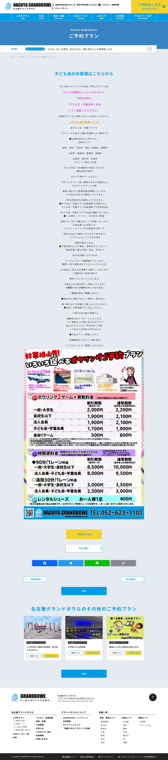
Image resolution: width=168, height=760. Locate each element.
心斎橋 (142, 721)
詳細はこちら (34, 656)
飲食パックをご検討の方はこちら (124, 647)
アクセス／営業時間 (108, 4)
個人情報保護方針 (88, 757)
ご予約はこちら (84, 534)
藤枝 (103, 735)
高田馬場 (104, 721)
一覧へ (84, 590)
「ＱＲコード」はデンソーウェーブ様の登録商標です (138, 757)
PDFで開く (90, 548)
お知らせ (40, 728)
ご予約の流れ (19, 720)
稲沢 (125, 725)
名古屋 (126, 721)
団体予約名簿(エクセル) (85, 4)
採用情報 (40, 735)
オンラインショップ (71, 724)
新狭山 (103, 728)
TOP (13, 57)
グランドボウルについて (73, 712)
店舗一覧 (103, 712)
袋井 (103, 739)
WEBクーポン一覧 (21, 734)
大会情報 (40, 724)
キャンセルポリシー (107, 757)
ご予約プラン (23, 57)
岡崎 (125, 728)
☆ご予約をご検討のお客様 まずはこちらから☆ (42, 648)
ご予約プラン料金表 (77, 647)
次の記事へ (131, 579)
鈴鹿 (125, 742)
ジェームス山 (145, 725)
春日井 (126, 735)
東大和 (103, 725)
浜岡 (103, 742)
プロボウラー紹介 (43, 732)
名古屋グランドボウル (22, 712)
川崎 (103, 732)
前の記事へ (36, 579)
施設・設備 (41, 721)
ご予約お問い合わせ (22, 730)
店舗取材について (70, 757)
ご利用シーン (19, 723)
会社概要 (67, 721)
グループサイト (60, 8)
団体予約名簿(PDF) (62, 4)
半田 (125, 732)
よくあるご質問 (20, 726)
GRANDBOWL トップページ (75, 717)
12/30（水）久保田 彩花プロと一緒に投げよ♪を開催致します (80, 48)
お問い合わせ (42, 739)
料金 (15, 737)
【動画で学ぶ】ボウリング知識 (76, 728)
